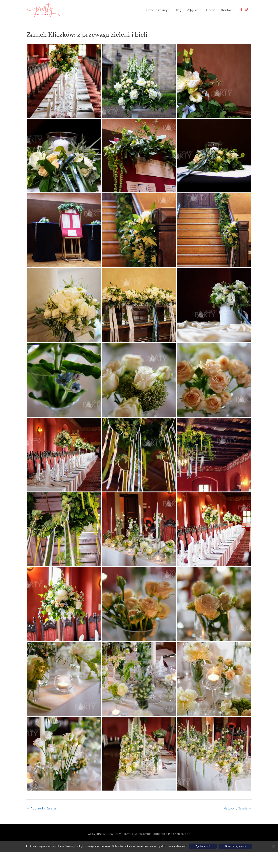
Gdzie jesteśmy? (157, 10)
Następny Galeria (237, 808)
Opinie (211, 10)
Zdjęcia (192, 10)
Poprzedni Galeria (41, 808)
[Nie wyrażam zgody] (273, 846)
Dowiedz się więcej (235, 846)
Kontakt (227, 10)
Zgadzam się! (202, 846)
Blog (178, 10)
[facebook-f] (242, 9)
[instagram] (247, 9)
